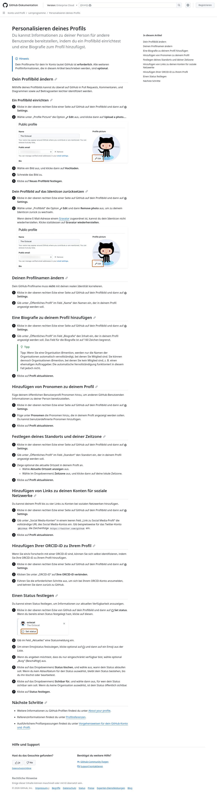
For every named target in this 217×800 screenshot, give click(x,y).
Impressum (41, 788)
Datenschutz (69, 788)
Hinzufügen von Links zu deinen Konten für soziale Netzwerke (59, 493)
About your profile (99, 710)
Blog (130, 788)
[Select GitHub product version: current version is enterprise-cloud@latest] (62, 5)
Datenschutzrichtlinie (21, 768)
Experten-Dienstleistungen (111, 788)
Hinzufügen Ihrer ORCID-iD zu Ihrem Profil (53, 545)
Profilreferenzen (76, 717)
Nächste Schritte (29, 702)
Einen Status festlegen (35, 595)
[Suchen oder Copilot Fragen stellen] (130, 5)
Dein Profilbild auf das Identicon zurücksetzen (50, 191)
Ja (17, 762)
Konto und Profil (16, 12)
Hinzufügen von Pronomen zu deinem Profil (55, 386)
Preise (91, 788)
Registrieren (205, 5)
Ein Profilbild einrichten (32, 100)
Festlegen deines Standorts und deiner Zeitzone (59, 436)
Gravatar (64, 218)
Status (82, 788)
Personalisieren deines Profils (64, 12)
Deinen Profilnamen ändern (40, 277)
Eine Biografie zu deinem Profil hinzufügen (54, 317)
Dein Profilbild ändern (34, 79)
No (30, 762)
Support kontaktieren (90, 766)
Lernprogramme (37, 12)
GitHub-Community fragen (92, 761)
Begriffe (56, 788)
